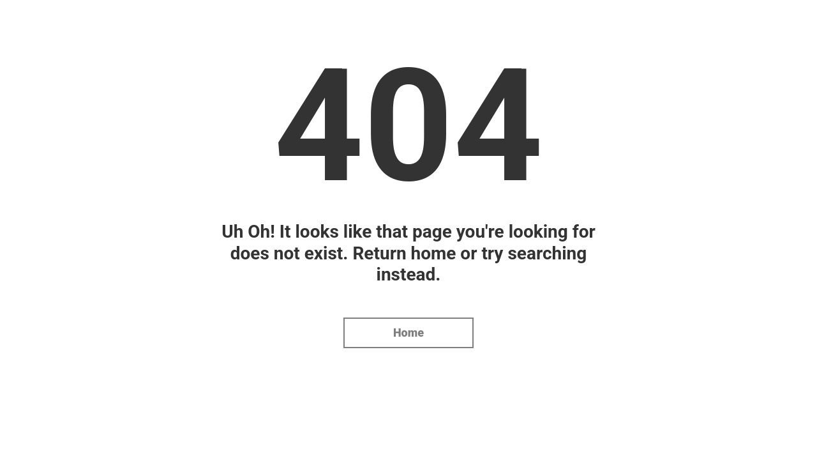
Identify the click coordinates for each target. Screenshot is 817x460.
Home (408, 332)
